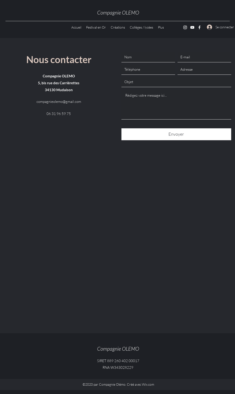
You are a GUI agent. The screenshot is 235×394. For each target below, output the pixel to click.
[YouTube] (192, 27)
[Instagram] (185, 27)
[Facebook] (199, 27)
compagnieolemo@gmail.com (59, 101)
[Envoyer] (176, 134)
